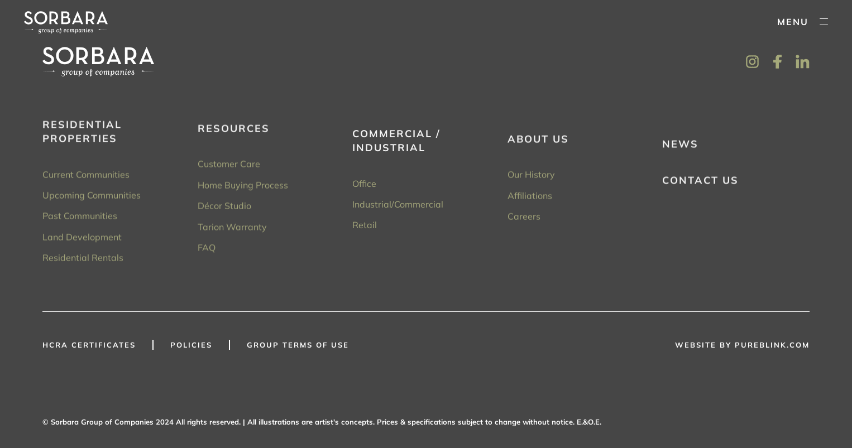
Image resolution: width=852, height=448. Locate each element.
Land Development (82, 237)
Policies (191, 344)
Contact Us (700, 184)
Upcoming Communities (91, 196)
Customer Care (229, 166)
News (680, 148)
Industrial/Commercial (397, 207)
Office (364, 186)
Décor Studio (224, 208)
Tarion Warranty (232, 229)
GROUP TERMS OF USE (298, 344)
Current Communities (86, 175)
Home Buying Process (243, 187)
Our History (531, 178)
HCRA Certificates (89, 344)
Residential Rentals (82, 258)
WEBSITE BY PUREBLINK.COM (742, 344)
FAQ (207, 250)
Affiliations (530, 199)
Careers (524, 219)
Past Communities (79, 217)
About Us (538, 142)
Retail (364, 228)
